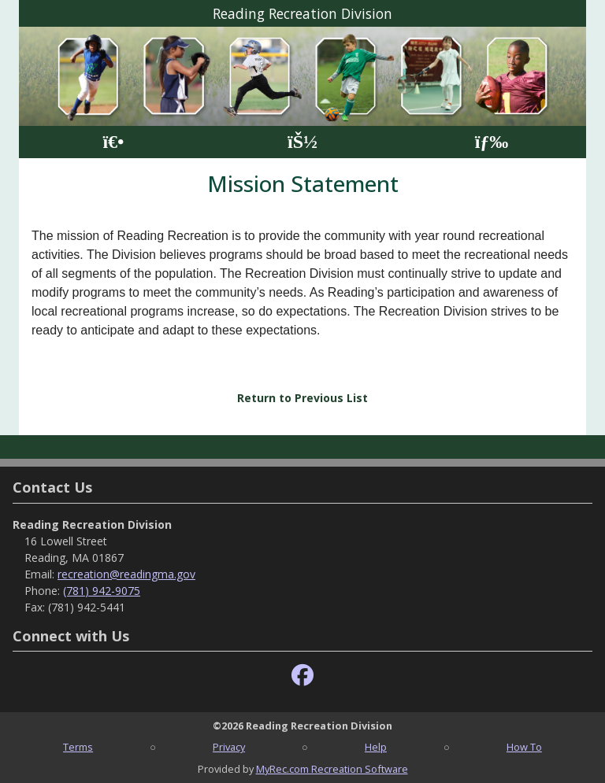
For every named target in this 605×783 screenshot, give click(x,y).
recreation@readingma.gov (126, 574)
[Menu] (492, 142)
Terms (78, 747)
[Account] (302, 142)
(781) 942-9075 (101, 590)
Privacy (229, 747)
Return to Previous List (302, 397)
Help (376, 747)
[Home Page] (113, 142)
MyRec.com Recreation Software (332, 769)
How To (524, 747)
